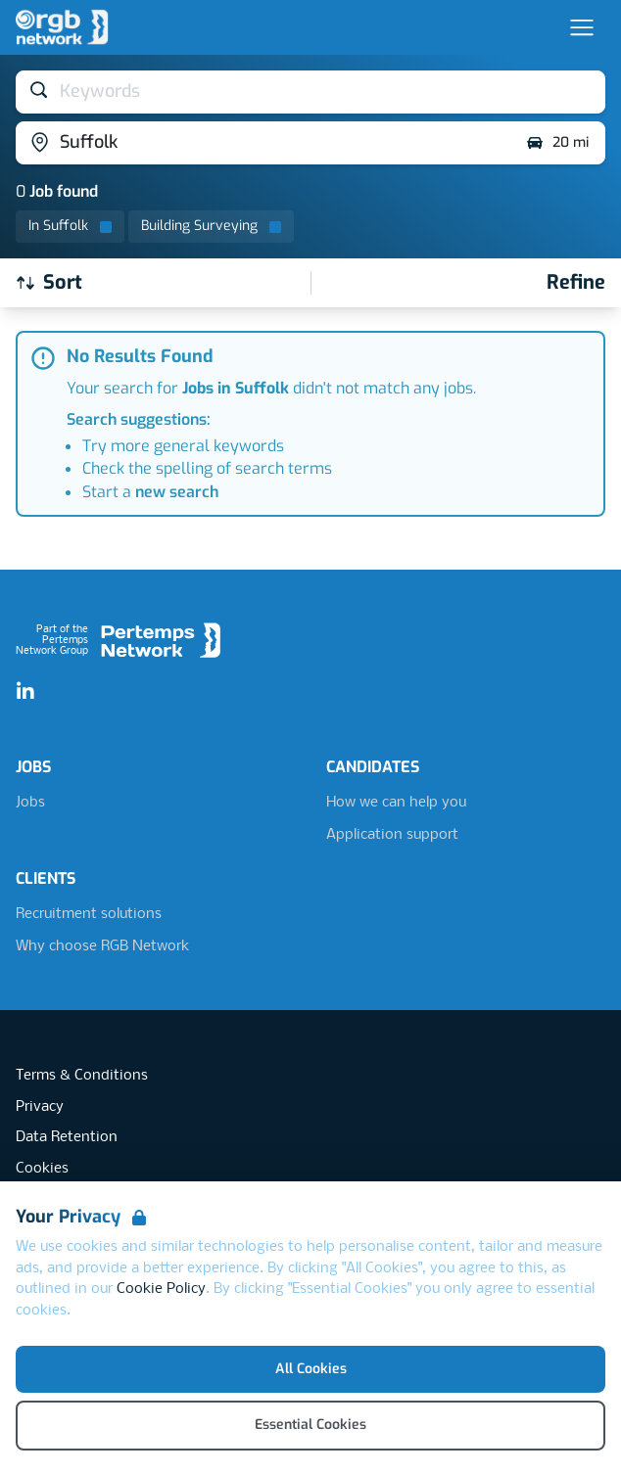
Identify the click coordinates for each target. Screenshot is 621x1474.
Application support (392, 835)
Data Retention (67, 1137)
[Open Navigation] (581, 27)
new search (176, 492)
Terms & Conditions (82, 1075)
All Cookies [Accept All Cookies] (311, 1368)
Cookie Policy (161, 1289)
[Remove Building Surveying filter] (211, 226)
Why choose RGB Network (102, 946)
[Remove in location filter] (70, 226)
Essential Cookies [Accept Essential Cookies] (310, 1424)
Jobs (30, 802)
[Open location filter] (263, 142)
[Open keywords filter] (310, 92)
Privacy (40, 1107)
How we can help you (396, 802)
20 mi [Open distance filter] (557, 143)
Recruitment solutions (89, 914)
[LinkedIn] (25, 692)
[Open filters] (576, 283)
